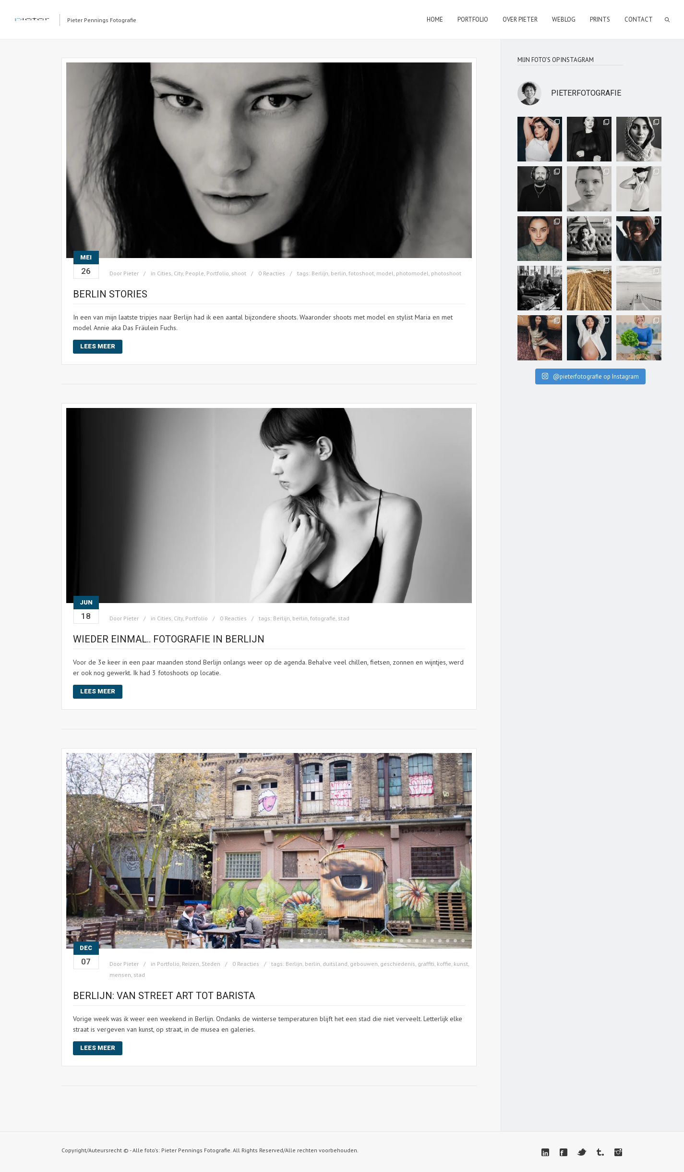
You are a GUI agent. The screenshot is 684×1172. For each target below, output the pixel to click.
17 (424, 940)
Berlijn (320, 273)
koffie (444, 963)
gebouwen (364, 963)
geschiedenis (397, 963)
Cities (164, 273)
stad (343, 618)
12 (386, 940)
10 (370, 940)
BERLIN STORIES (110, 294)
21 (455, 940)
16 (417, 940)
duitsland (335, 963)
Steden (211, 963)
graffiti (426, 963)
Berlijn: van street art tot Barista (164, 995)
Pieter (131, 273)
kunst (461, 963)
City (178, 273)
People (194, 273)
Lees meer (97, 346)
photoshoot (446, 273)
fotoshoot (361, 273)
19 (440, 940)
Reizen (190, 963)
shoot (238, 273)
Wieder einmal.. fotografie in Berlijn (168, 639)
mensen (120, 974)
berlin (338, 273)
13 (394, 940)
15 (409, 940)
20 (447, 940)
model (385, 273)
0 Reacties (271, 273)
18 (432, 940)
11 (378, 940)
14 (401, 940)
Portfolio (217, 273)
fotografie (323, 618)
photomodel (412, 273)
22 (463, 940)
